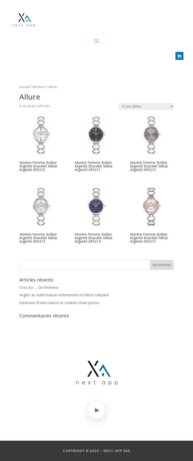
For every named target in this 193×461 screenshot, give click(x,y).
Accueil (24, 86)
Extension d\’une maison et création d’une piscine (59, 302)
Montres (39, 86)
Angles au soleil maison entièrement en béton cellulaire (64, 295)
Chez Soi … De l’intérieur (39, 287)
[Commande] (146, 106)
